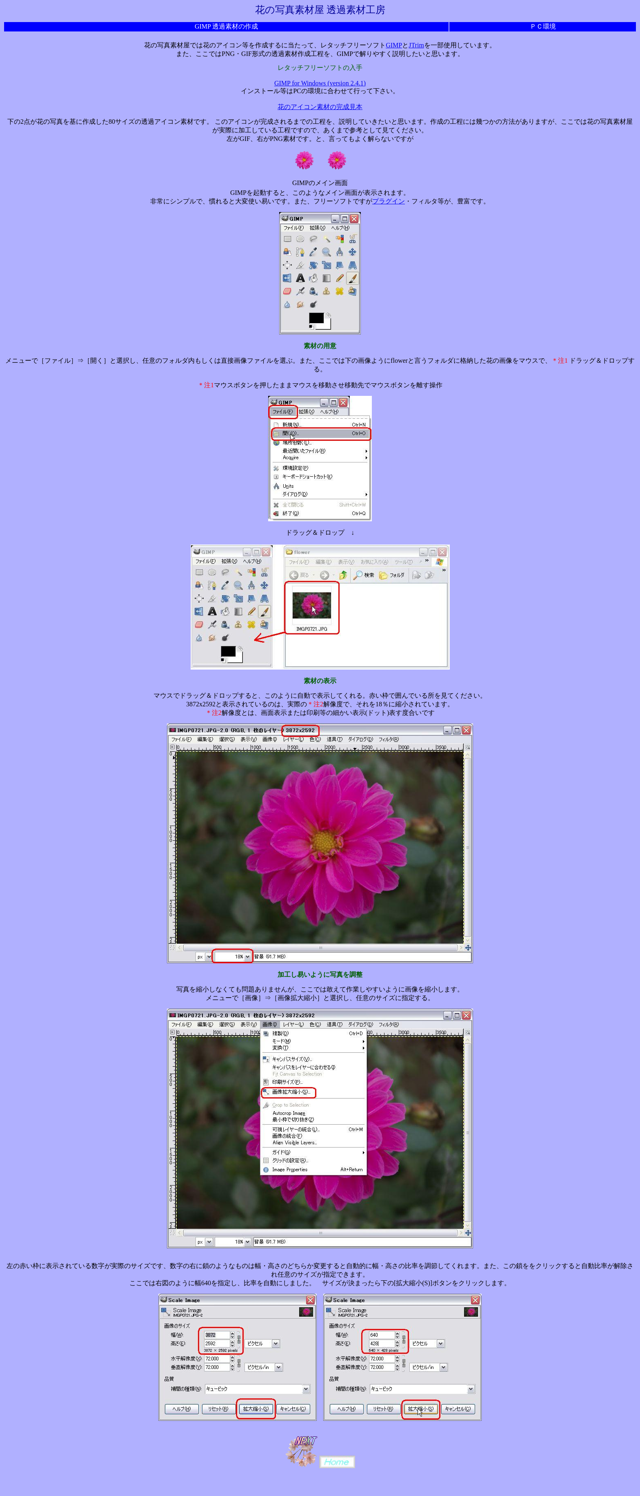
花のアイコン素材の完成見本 (320, 106)
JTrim (416, 45)
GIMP (394, 45)
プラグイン (388, 201)
